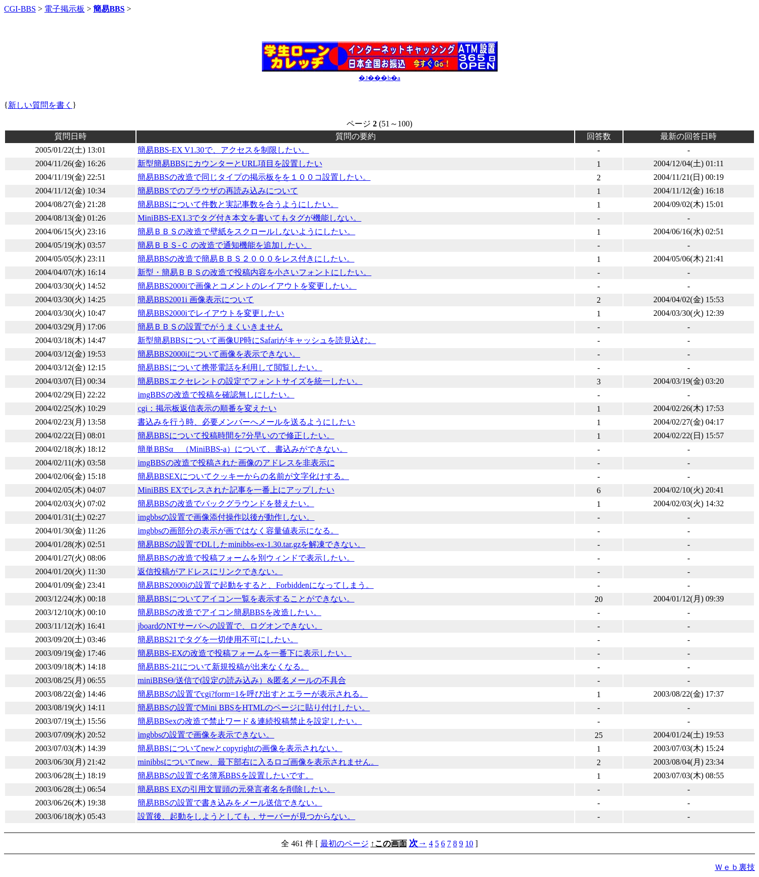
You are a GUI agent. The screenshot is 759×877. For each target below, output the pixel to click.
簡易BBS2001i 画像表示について (195, 299)
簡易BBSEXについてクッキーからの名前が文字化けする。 (243, 476)
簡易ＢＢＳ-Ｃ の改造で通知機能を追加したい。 (224, 245)
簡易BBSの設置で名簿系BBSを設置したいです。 (225, 775)
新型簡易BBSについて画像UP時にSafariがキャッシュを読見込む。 (256, 340)
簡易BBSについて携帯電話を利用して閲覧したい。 (229, 367)
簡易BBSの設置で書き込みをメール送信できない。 (229, 802)
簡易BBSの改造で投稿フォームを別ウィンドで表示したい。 (245, 558)
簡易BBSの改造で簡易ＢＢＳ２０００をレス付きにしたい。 (245, 258)
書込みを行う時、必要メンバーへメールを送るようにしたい (246, 422)
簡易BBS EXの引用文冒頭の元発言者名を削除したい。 (236, 789)
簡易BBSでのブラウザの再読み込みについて (217, 190)
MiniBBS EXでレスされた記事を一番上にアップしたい (235, 490)
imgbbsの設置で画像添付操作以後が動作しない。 (225, 517)
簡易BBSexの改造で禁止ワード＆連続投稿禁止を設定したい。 (249, 721)
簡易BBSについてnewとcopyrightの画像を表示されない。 (239, 748)
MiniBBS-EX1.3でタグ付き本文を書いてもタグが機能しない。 (249, 218)
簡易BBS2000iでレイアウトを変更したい (210, 313)
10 (469, 843)
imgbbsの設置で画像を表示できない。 (205, 734)
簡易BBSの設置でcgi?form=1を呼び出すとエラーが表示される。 (252, 694)
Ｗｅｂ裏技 (735, 867)
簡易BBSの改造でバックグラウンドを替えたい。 (225, 503)
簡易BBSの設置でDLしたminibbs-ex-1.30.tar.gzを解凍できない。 (251, 544)
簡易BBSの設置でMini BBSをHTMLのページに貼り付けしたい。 (253, 707)
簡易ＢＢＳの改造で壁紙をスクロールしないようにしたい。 (246, 231)
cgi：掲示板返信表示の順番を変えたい (207, 408)
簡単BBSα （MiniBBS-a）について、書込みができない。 (242, 449)
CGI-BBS (20, 9)
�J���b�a (379, 78)
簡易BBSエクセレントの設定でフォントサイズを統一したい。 (249, 381)
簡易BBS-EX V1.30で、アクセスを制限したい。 (223, 150)
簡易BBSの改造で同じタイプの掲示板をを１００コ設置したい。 (253, 177)
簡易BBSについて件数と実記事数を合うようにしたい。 (237, 204)
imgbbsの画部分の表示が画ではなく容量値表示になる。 (237, 530)
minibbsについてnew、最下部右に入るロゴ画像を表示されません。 (257, 762)
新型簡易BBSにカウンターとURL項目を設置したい (229, 163)
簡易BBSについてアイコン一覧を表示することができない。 (245, 598)
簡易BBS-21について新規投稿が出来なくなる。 (223, 666)
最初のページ (344, 843)
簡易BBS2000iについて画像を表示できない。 (218, 354)
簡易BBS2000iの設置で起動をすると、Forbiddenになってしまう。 (255, 585)
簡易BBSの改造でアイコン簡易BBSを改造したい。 (229, 612)
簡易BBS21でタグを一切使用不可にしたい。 (217, 639)
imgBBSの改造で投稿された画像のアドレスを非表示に (235, 462)
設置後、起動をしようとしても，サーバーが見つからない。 (246, 816)
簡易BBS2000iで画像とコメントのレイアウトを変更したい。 (247, 286)
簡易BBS (108, 9)
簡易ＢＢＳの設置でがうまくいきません (210, 326)
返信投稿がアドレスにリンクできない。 (210, 571)
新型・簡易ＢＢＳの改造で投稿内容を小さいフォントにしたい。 (254, 272)
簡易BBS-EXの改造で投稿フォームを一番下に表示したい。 (244, 653)
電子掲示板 (64, 9)
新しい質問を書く (40, 105)
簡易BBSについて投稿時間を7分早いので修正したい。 (235, 435)
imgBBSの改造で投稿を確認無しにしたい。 (215, 394)
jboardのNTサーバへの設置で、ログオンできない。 (229, 626)
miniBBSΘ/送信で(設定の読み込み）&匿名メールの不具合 (241, 680)
